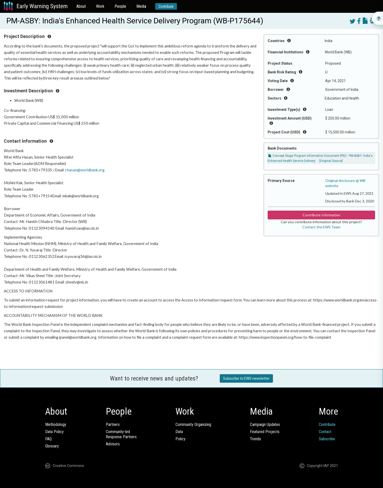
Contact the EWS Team (321, 227)
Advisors (113, 444)
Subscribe (327, 438)
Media (141, 6)
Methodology (55, 424)
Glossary (52, 446)
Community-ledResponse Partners (121, 434)
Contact (325, 431)
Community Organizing (193, 424)
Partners (113, 424)
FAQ (48, 438)
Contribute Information (321, 215)
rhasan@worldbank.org (85, 170)
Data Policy (54, 431)
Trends (255, 438)
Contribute (166, 6)
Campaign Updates (265, 424)
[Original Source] (331, 161)
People (120, 6)
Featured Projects (264, 431)
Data (179, 431)
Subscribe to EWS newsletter (246, 378)
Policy (180, 438)
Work (100, 6)
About (81, 6)
